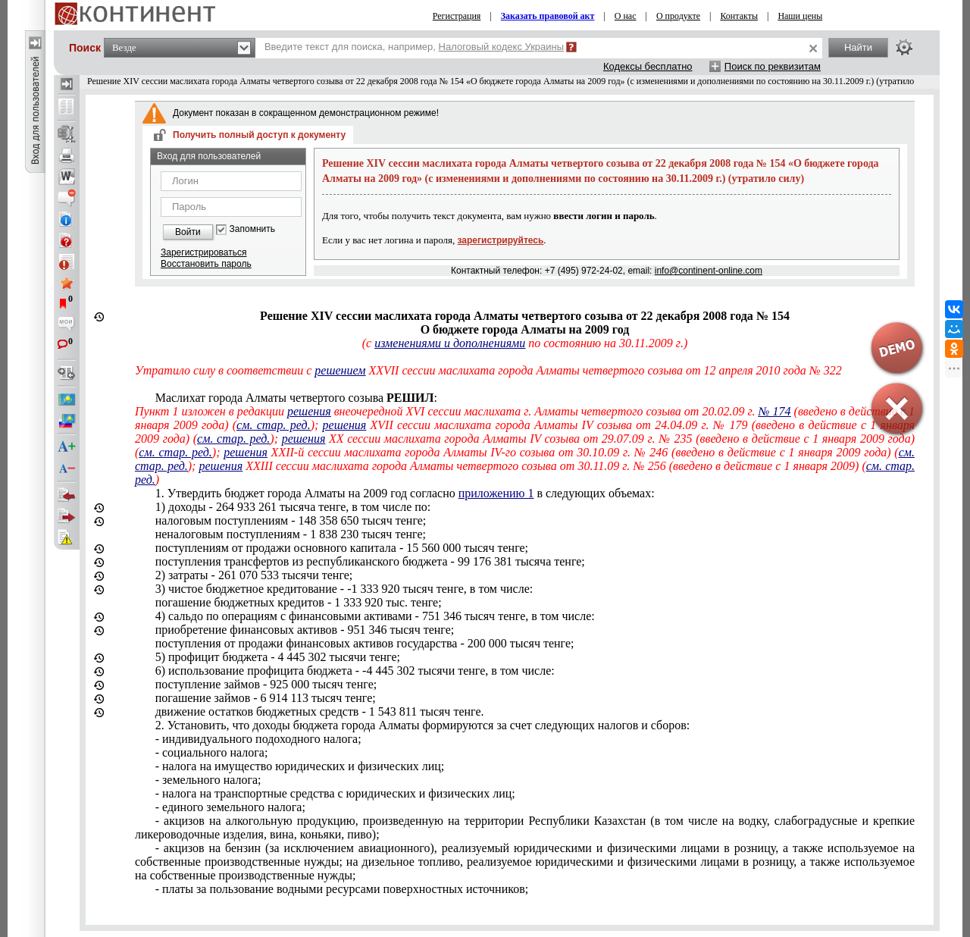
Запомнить (252, 229)
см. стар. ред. (273, 424)
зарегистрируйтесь (501, 240)
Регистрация (457, 16)
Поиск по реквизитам (772, 66)
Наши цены (800, 16)
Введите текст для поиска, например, (414, 46)
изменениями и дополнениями (449, 343)
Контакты (739, 16)
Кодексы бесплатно (648, 66)
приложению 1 (496, 493)
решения (309, 411)
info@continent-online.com (708, 270)
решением (339, 370)
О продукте (678, 16)
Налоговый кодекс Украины (502, 46)
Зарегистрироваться (203, 252)
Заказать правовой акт (548, 16)
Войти (188, 232)
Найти (858, 47)
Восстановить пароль (206, 264)
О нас (626, 16)
